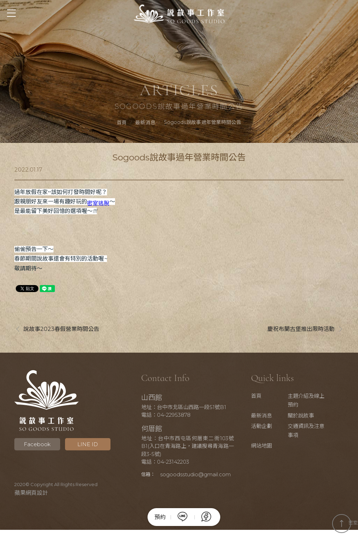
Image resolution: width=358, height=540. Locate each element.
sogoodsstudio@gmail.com (179, 484)
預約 (160, 517)
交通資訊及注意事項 (308, 431)
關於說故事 (304, 416)
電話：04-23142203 (168, 462)
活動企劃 (266, 427)
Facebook (35, 445)
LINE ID (84, 445)
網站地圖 (266, 446)
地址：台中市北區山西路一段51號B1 (186, 408)
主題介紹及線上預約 (308, 401)
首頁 (122, 123)
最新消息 (145, 123)
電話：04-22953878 (168, 416)
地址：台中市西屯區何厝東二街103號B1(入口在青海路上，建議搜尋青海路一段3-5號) (187, 447)
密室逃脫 (98, 204)
